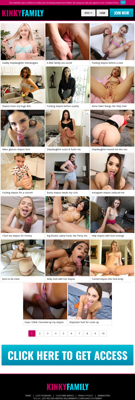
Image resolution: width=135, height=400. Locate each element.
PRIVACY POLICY (85, 395)
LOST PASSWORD (43, 395)
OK (123, 2)
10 (103, 333)
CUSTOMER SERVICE (65, 395)
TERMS (28, 395)
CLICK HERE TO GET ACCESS (68, 355)
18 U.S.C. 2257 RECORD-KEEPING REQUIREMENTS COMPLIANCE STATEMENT (67, 398)
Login (102, 13)
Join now (121, 13)
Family (23, 13)
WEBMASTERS (104, 395)
